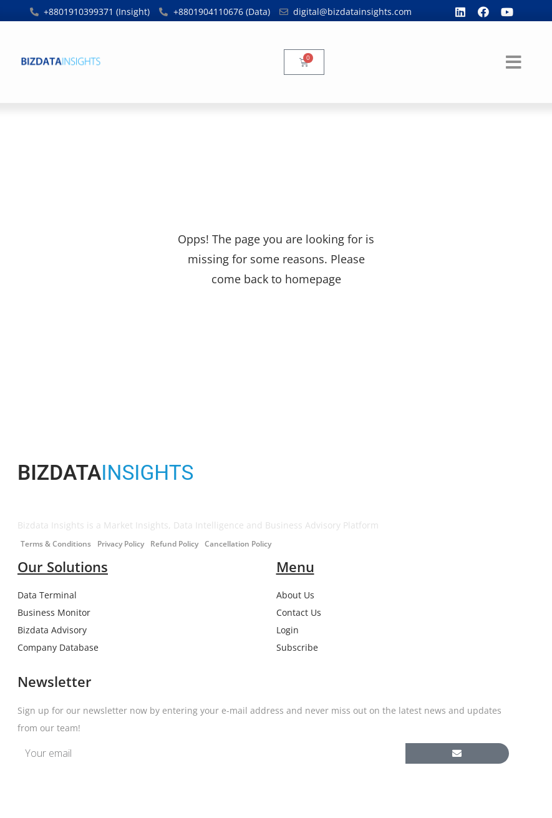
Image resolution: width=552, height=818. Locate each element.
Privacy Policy (120, 543)
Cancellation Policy (238, 543)
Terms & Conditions (56, 543)
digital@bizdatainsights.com (352, 11)
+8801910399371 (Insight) (97, 11)
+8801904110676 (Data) (221, 11)
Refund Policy (174, 543)
